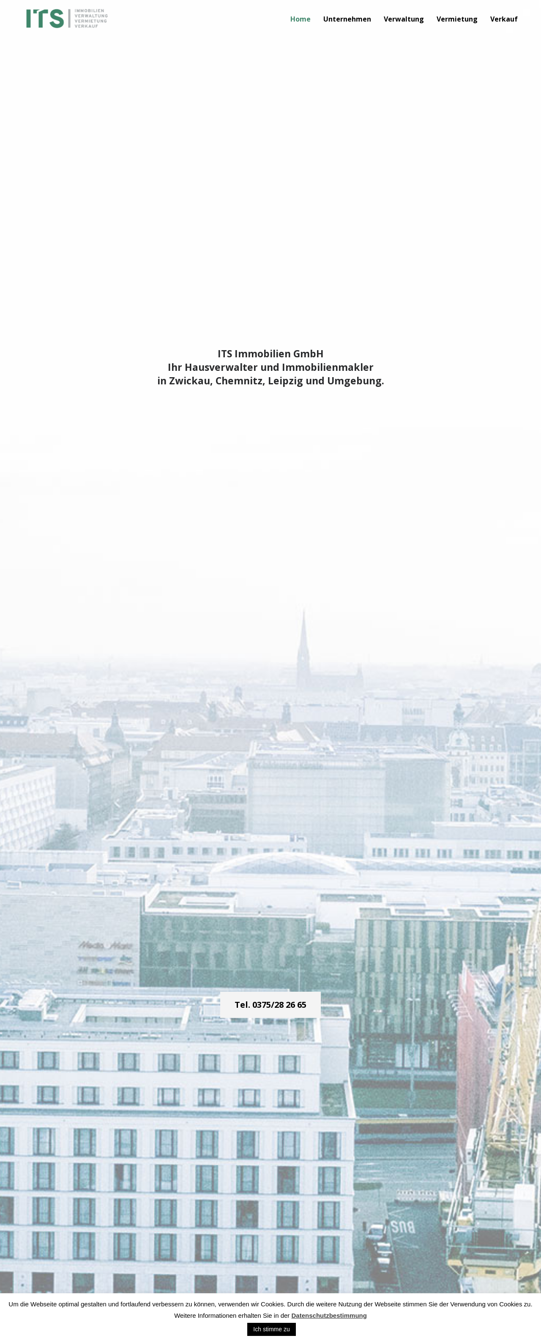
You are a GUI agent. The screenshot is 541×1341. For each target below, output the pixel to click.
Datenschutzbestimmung (329, 1315)
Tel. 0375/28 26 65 (270, 1004)
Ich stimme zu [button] (271, 1329)
